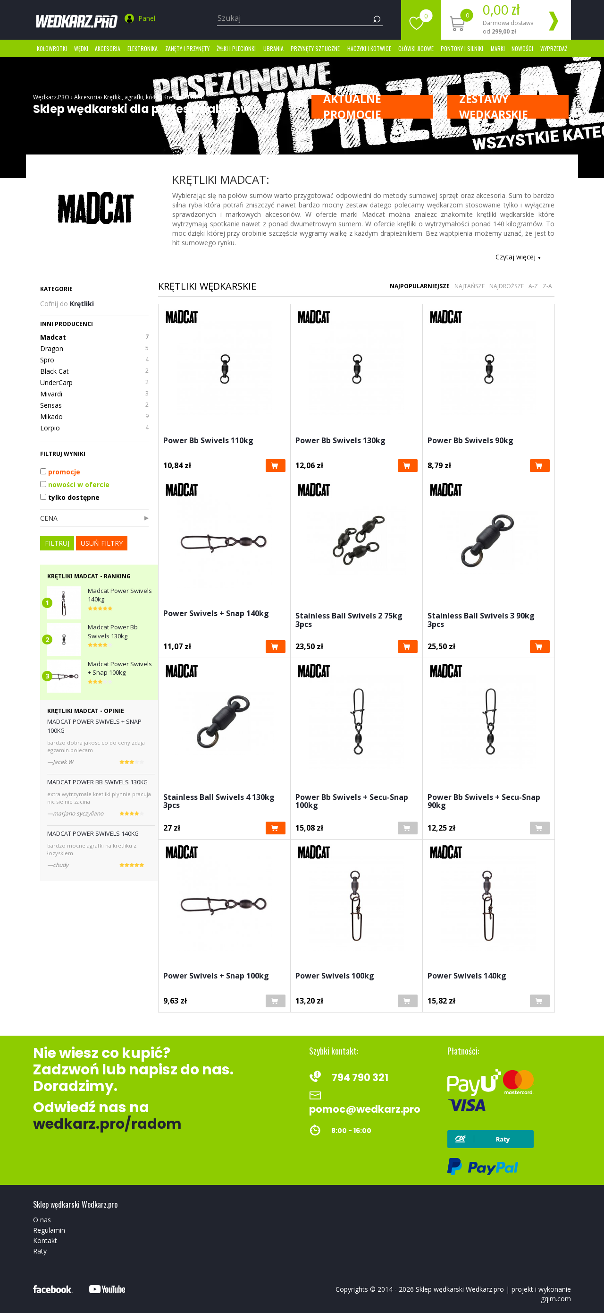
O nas (42, 1219)
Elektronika (142, 48)
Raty (40, 1250)
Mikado (94, 416)
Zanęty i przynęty (187, 48)
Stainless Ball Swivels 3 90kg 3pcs (481, 620)
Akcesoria (107, 48)
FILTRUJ (57, 543)
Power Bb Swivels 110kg (208, 441)
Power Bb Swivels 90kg (470, 441)
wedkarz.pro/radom (107, 1124)
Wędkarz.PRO (51, 97)
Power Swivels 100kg (334, 976)
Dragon (94, 348)
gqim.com (556, 1298)
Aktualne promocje (352, 107)
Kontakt (45, 1240)
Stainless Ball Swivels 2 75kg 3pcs (349, 620)
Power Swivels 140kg (467, 976)
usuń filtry (102, 543)
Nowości (522, 48)
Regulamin (49, 1230)
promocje (60, 471)
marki (498, 48)
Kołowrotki (52, 48)
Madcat (194, 97)
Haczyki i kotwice (369, 48)
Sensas (94, 405)
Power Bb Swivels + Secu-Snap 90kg (484, 802)
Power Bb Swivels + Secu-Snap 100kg (351, 802)
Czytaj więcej (518, 256)
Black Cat (94, 371)
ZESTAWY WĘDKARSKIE (493, 107)
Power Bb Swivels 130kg (340, 441)
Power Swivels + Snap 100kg (216, 976)
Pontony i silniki (462, 48)
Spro (94, 360)
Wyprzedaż (553, 48)
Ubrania (273, 48)
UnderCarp (94, 382)
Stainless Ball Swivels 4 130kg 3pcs (219, 802)
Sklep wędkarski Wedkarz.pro (460, 1289)
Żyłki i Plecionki (236, 48)
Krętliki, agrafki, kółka (132, 97)
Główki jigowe (416, 48)
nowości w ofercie (74, 484)
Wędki (81, 48)
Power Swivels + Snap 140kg (216, 613)
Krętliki (172, 97)
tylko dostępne (70, 497)
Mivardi (94, 394)
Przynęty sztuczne (315, 48)
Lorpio (94, 428)
